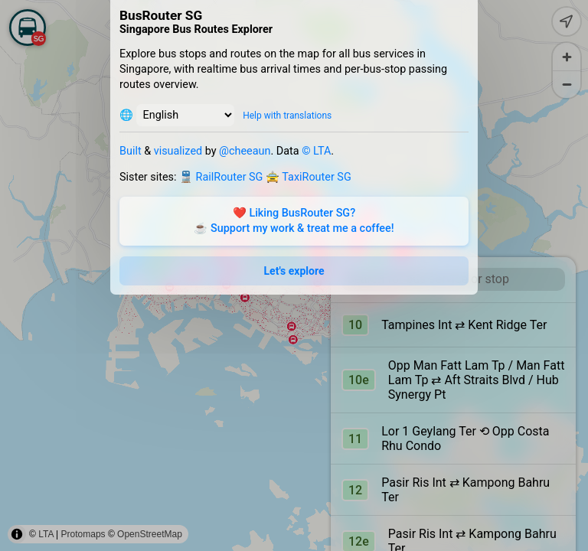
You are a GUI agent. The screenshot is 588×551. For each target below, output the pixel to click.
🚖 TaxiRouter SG (308, 177)
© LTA (316, 151)
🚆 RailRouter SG (221, 177)
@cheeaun (244, 151)
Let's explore (294, 271)
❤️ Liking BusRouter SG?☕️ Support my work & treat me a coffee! (294, 221)
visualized (178, 151)
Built (130, 151)
